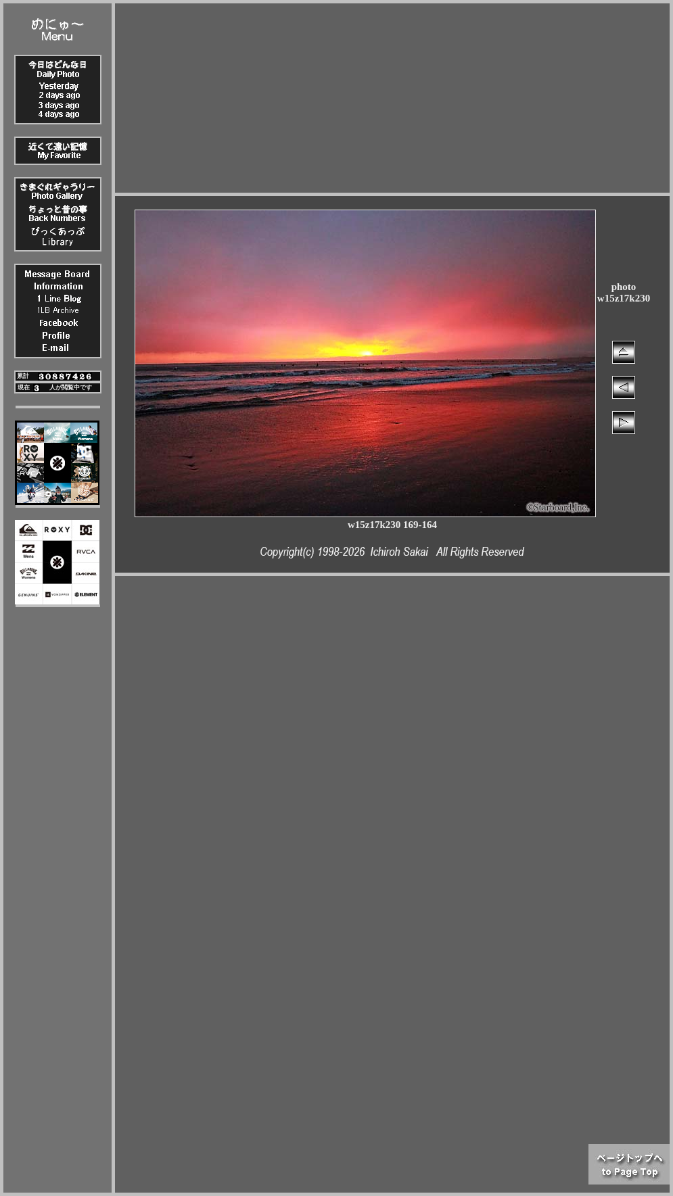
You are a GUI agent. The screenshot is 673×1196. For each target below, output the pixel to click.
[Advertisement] (392, 98)
